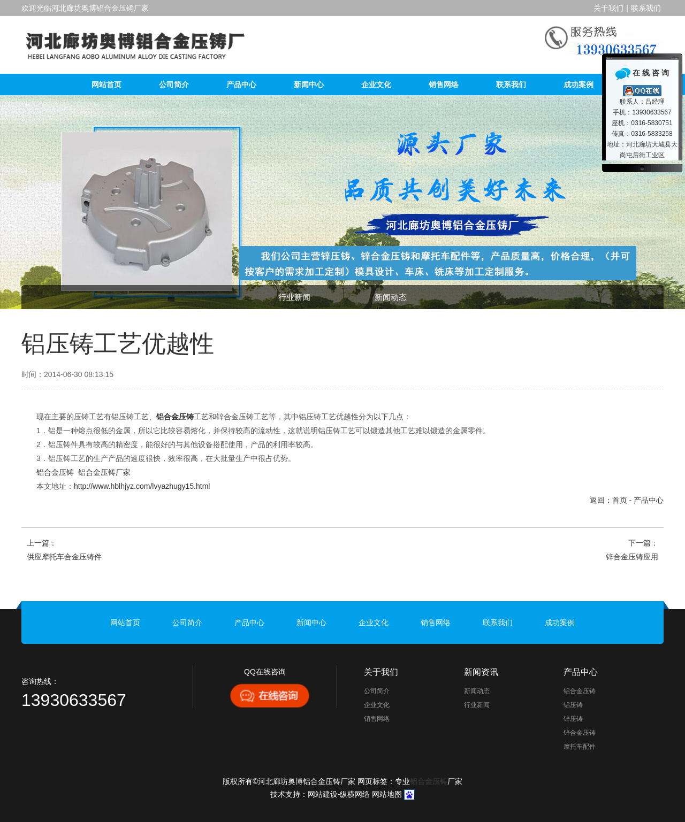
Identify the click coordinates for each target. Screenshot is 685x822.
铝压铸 (573, 705)
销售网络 (444, 84)
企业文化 (376, 84)
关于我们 (608, 8)
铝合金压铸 (55, 472)
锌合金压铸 (580, 732)
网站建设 (323, 794)
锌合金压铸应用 (632, 556)
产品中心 (241, 84)
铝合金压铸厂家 (104, 472)
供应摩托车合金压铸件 (64, 556)
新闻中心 (309, 84)
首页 (619, 500)
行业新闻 (294, 297)
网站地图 (387, 794)
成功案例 (578, 84)
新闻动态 (391, 297)
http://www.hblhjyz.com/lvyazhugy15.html (142, 486)
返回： (601, 500)
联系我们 (646, 8)
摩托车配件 (580, 746)
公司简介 (174, 84)
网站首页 (106, 84)
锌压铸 (573, 719)
